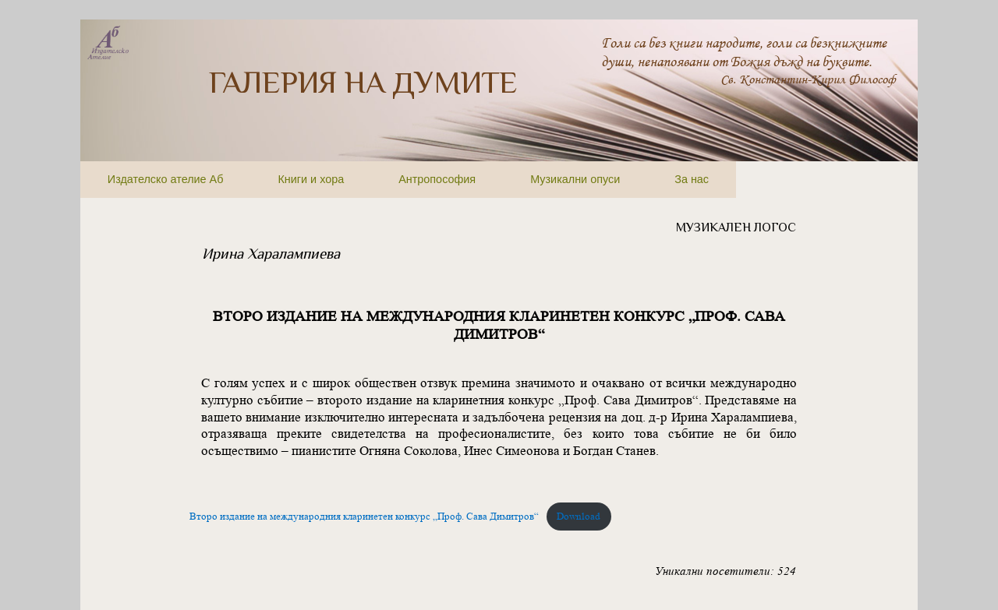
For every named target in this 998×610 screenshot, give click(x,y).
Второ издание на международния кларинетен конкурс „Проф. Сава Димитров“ (364, 516)
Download (578, 516)
